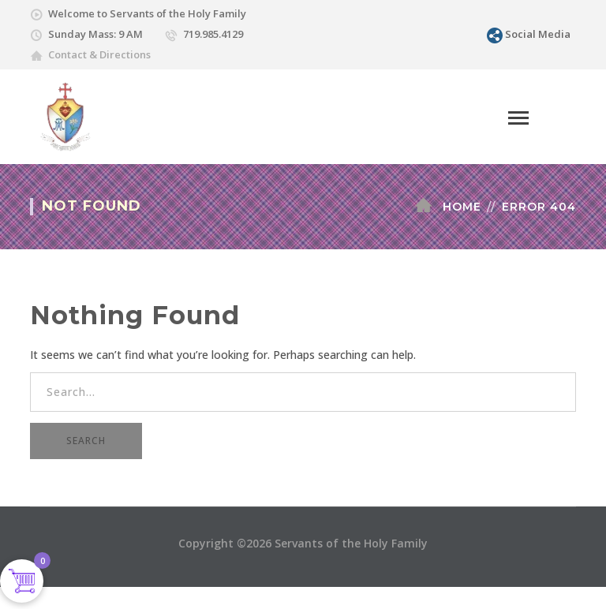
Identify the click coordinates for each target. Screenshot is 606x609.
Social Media (537, 34)
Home (462, 207)
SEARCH (86, 440)
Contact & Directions (99, 54)
